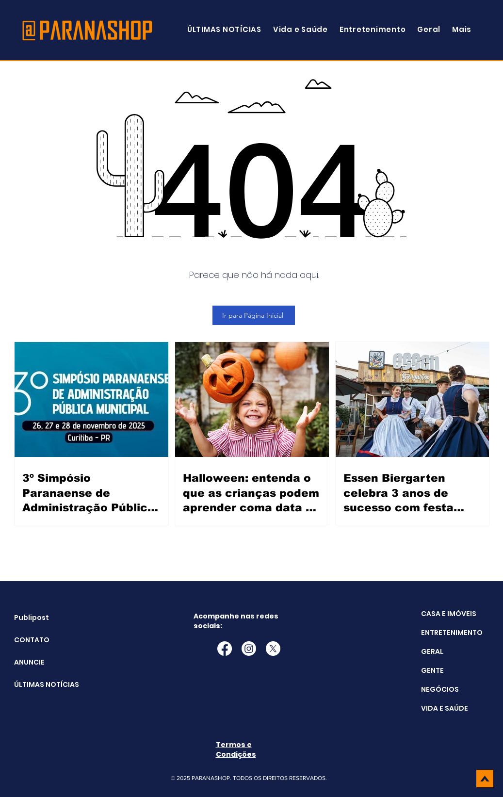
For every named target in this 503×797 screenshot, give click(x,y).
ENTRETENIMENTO (452, 632)
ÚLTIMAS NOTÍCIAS (38, 684)
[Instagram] (249, 648)
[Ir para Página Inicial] (253, 315)
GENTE (432, 670)
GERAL (432, 651)
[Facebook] (224, 648)
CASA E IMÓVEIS (448, 613)
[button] (461, 29)
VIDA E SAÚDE (444, 708)
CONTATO (31, 640)
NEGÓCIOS (440, 689)
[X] (273, 648)
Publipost (31, 617)
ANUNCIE (29, 662)
